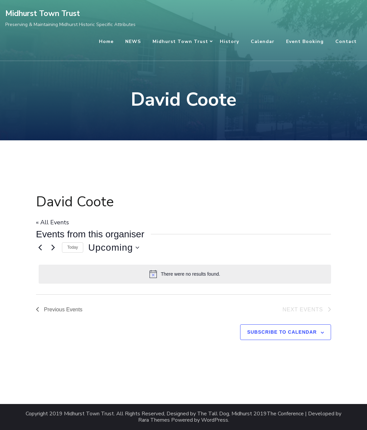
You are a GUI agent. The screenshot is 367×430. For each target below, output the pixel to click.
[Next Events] (53, 248)
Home (106, 41)
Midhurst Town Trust (42, 13)
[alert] (185, 274)
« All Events (52, 222)
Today (72, 247)
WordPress (214, 420)
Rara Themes (154, 420)
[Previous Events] (40, 248)
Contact (346, 41)
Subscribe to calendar (282, 332)
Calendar (262, 41)
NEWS (133, 41)
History (229, 41)
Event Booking (305, 41)
